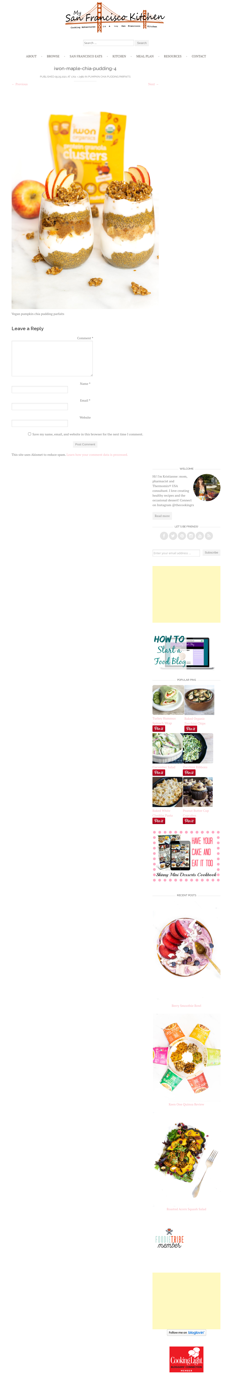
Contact (199, 56)
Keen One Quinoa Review (186, 1104)
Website (85, 417)
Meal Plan (145, 56)
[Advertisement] (186, 594)
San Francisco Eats (86, 56)
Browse (53, 56)
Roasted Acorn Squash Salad (186, 1209)
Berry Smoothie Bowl (186, 1005)
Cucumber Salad (163, 767)
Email (85, 400)
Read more (162, 516)
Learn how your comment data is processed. (97, 454)
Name (85, 383)
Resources (173, 56)
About (31, 56)
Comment (85, 338)
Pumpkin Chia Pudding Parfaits (109, 76)
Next (153, 84)
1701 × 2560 (77, 76)
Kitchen (119, 56)
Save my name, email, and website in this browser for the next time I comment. (87, 434)
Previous (20, 84)
